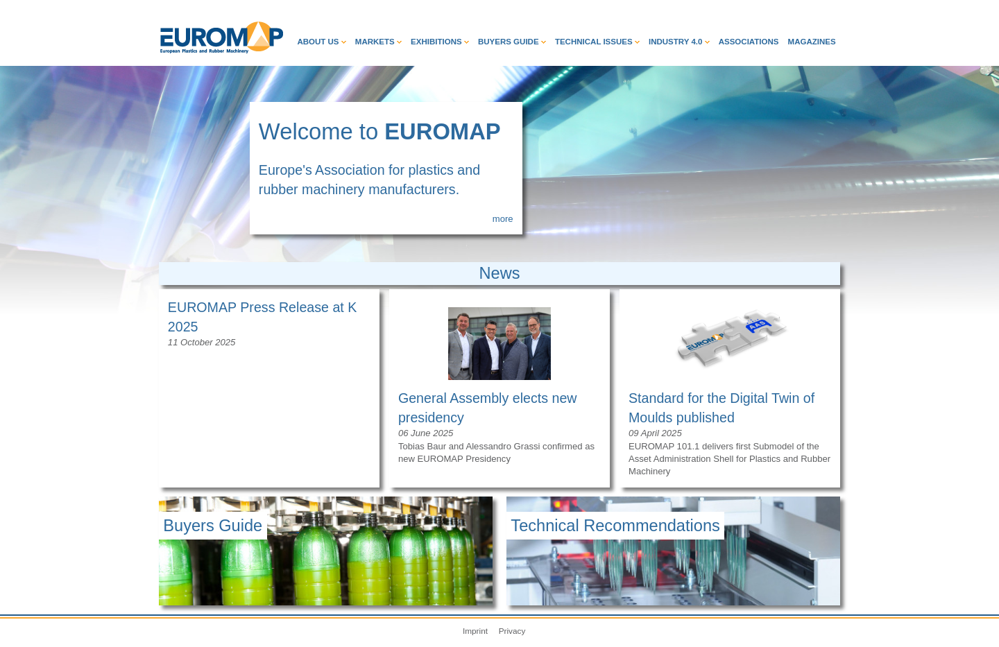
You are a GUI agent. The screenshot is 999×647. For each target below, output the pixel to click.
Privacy (512, 630)
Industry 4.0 (679, 41)
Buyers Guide (512, 41)
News (499, 273)
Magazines (812, 41)
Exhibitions (440, 41)
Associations (749, 41)
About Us (321, 41)
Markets (378, 41)
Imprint (475, 630)
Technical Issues (597, 41)
